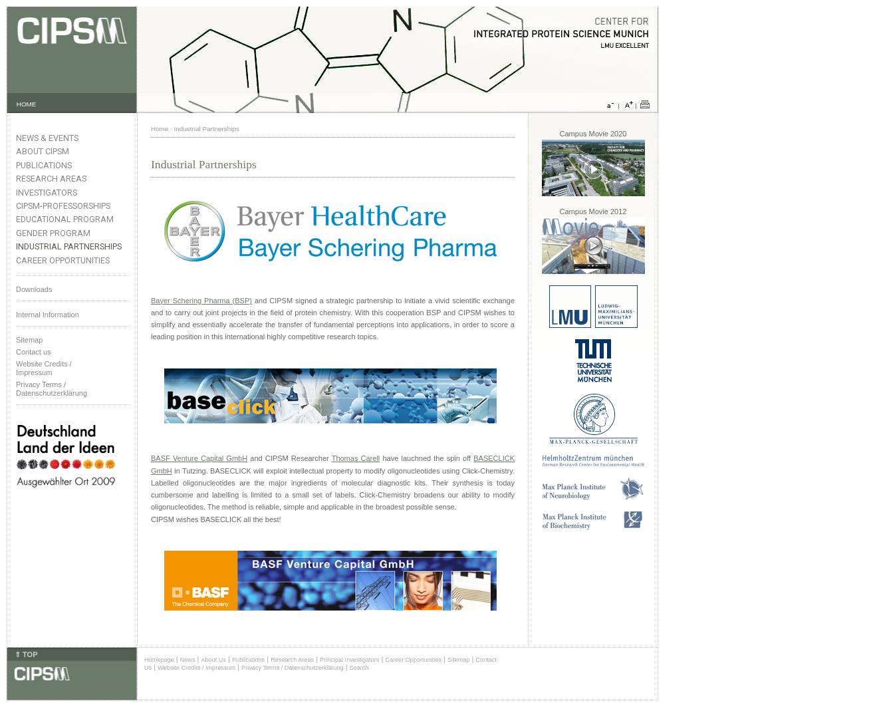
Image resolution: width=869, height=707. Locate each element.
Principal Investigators (349, 659)
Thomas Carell (356, 458)
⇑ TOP (26, 654)
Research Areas (51, 179)
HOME (27, 104)
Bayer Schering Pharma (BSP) (201, 301)
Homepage (159, 659)
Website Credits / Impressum (196, 667)
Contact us (33, 352)
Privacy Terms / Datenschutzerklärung (51, 388)
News (187, 659)
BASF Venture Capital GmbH (199, 458)
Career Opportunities (63, 260)
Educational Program (65, 219)
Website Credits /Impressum (44, 368)
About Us (213, 659)
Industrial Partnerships (69, 246)
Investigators (46, 193)
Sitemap (29, 340)
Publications (44, 165)
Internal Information (47, 315)
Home (159, 128)
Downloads (34, 289)
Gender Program (53, 233)
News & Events (47, 138)
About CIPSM (42, 151)
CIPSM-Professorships (63, 206)
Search (359, 667)
